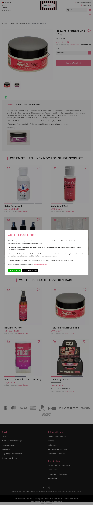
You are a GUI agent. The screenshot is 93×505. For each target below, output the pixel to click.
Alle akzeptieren (14, 270)
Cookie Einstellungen (30, 270)
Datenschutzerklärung (39, 264)
